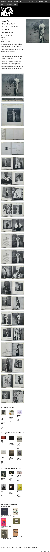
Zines (36, 1)
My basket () (9, 4)
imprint (13, 547)
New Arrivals (3, 1)
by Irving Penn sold (3, 422)
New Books (10, 1)
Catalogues (41, 1)
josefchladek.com (46, 551)
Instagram (34, 547)
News (46, 1)
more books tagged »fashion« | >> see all (11, 468)
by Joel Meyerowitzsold (3, 460)
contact (20, 547)
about (16, 547)
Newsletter (3, 4)
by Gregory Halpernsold (19, 460)
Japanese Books (29, 1)
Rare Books (22, 1)
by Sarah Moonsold (12, 478)
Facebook (28, 547)
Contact (15, 4)
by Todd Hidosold (11, 443)
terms (24, 547)
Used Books (16, 1)
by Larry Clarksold (18, 446)
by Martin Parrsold (19, 478)
